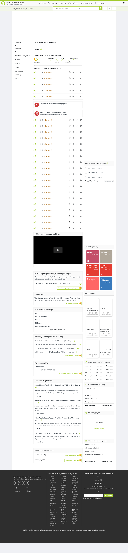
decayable (98, 366)
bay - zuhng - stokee (95, 168)
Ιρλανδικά (51, 496)
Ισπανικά (73, 516)
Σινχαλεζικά (63, 514)
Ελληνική (73, 491)
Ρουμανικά (63, 512)
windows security (90, 448)
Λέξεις (16, 488)
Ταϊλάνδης (73, 520)
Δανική (50, 485)
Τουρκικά (51, 522)
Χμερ (50, 500)
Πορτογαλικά (52, 512)
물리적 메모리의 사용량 (47, 370)
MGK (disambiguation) (42, 326)
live (107, 376)
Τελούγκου (63, 520)
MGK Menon (38, 323)
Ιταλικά (62, 496)
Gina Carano (87, 372)
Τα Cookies (78, 530)
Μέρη (27, 488)
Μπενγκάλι (63, 480)
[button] (69, 288)
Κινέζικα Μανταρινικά (63, 506)
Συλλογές (52, 3)
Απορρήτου (70, 530)
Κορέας (62, 500)
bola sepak (88, 444)
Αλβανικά (63, 476)
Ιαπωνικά (73, 496)
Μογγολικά (51, 509)
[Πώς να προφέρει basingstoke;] (107, 164)
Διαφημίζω (102, 530)
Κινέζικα (51, 484)
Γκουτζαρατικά (52, 493)
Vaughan (108, 379)
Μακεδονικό (52, 503)
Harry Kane (98, 376)
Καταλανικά (74, 482)
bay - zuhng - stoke (95, 177)
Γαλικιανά (73, 489)
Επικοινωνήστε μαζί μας (90, 530)
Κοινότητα (73, 3)
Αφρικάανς (51, 476)
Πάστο (50, 511)
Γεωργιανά (51, 491)
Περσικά (62, 511)
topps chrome (89, 451)
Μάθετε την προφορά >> (98, 486)
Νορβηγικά (74, 509)
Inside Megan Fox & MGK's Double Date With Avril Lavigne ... (57, 385)
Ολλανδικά (63, 485)
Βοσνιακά (73, 480)
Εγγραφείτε (108, 495)
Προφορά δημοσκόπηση (91, 181)
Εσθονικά (63, 487)
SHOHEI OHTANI (87, 369)
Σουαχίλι (62, 518)
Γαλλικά (62, 489)
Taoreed (87, 392)
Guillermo (108, 372)
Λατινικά (51, 502)
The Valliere (88, 388)
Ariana (87, 366)
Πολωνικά (73, 511)
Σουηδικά (73, 518)
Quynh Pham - (89, 398)
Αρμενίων (63, 478)
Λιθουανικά (74, 502)
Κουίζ (62, 3)
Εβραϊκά (62, 493)
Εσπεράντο (52, 487)
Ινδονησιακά (74, 494)
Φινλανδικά (52, 489)
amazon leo (88, 458)
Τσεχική (73, 484)
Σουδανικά (51, 518)
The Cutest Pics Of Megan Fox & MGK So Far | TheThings (55, 433)
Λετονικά (62, 502)
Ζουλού (51, 525)
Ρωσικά (73, 512)
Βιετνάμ (62, 523)
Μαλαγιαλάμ (74, 503)
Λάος (72, 500)
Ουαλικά (73, 523)
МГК (42, 366)
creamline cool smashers (92, 454)
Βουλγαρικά (52, 482)
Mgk (35, 313)
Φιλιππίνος (74, 487)
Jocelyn (87, 379)
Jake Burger (108, 369)
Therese (108, 366)
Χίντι (72, 493)
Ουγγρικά (51, 494)
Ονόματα (17, 491)
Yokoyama (88, 402)
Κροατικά (63, 484)
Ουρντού (73, 522)
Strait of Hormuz (87, 376)
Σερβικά (51, 514)
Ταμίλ (50, 520)
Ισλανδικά (63, 494)
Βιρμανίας (63, 482)
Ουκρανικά (63, 522)
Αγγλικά (73, 485)
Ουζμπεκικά (52, 523)
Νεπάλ (62, 509)
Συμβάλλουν (86, 3)
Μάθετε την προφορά (99, 428)
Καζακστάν (74, 498)
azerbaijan (74, 478)
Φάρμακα (28, 491)
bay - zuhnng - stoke (95, 172)
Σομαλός (62, 516)
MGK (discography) (40, 317)
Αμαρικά (73, 476)
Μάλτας (51, 505)
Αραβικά (51, 478)
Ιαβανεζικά (51, 498)
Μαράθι (73, 505)
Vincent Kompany (98, 372)
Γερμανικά (63, 491)
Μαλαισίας (63, 503)
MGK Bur (37, 320)
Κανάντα (62, 498)
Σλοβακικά (73, 514)
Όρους (64, 530)
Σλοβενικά (51, 516)
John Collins (98, 379)
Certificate (99, 3)
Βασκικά (51, 480)
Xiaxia (87, 395)
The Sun (98, 369)
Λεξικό (42, 3)
